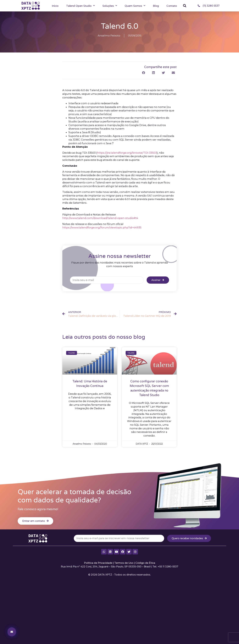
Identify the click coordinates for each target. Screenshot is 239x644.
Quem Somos (135, 5)
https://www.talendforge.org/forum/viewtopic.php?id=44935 (101, 231)
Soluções (109, 5)
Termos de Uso (123, 567)
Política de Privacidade (98, 567)
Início (55, 5)
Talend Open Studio (80, 5)
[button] (185, 6)
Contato (171, 5)
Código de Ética (145, 567)
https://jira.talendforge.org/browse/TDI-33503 (127, 156)
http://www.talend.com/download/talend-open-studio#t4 (100, 222)
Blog (156, 5)
